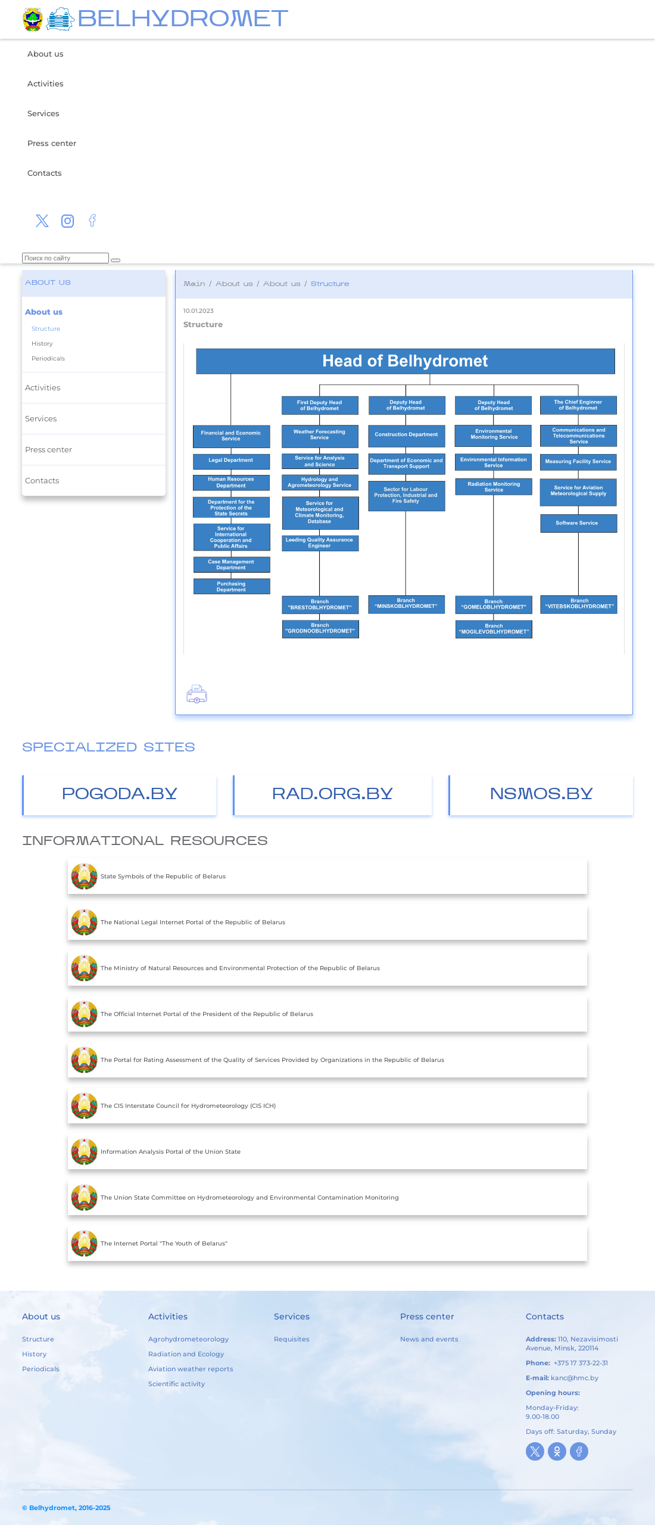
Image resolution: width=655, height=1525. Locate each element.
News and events (429, 1339)
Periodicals (48, 358)
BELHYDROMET (183, 20)
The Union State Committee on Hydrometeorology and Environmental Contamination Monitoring (235, 1197)
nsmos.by (542, 795)
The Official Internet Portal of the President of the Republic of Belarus (192, 1014)
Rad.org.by (333, 795)
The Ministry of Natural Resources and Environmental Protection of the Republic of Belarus (225, 968)
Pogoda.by (120, 795)
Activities (45, 83)
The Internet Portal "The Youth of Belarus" (149, 1243)
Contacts (44, 173)
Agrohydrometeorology (188, 1339)
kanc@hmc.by (574, 1378)
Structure (46, 329)
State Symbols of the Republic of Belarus (148, 876)
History (42, 343)
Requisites (292, 1339)
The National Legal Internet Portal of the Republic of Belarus (178, 922)
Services (43, 113)
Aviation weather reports (190, 1369)
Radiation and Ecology (186, 1354)
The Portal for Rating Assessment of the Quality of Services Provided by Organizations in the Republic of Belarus (257, 1059)
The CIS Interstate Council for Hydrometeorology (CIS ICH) (173, 1105)
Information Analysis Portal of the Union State (156, 1151)
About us (45, 53)
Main (194, 284)
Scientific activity (176, 1384)
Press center (51, 143)
